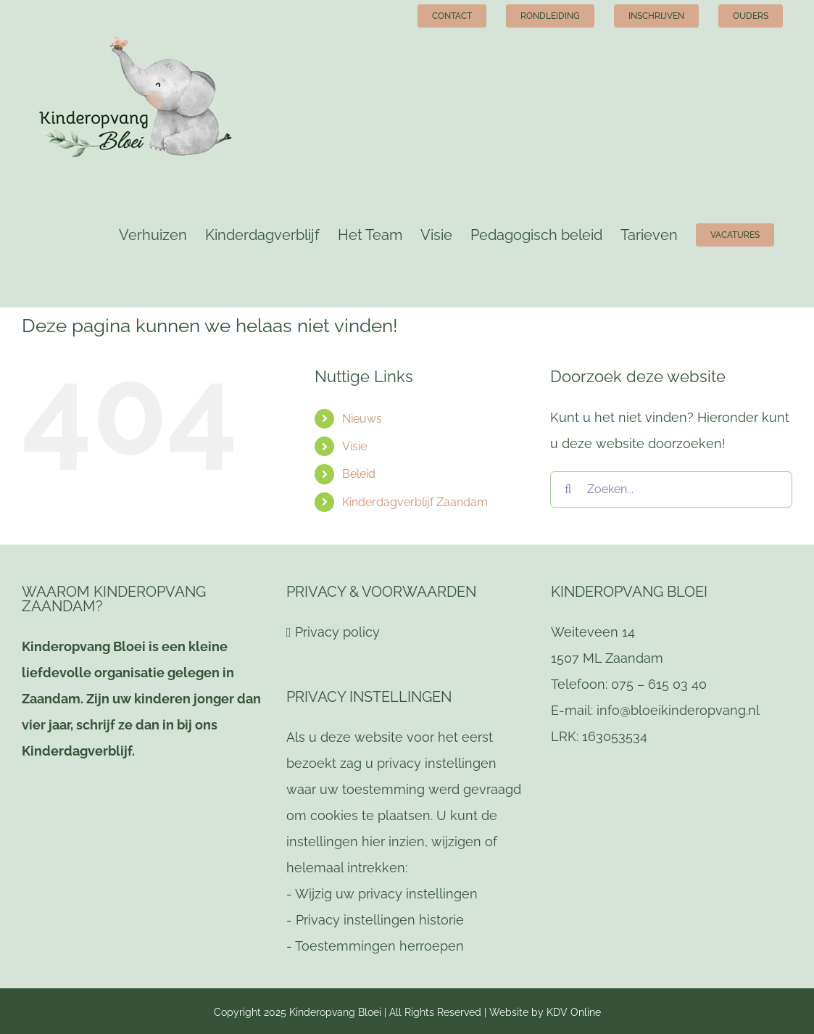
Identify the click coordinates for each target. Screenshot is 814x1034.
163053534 (614, 736)
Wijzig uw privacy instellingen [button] (386, 893)
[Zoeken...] (671, 489)
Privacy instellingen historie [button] (380, 919)
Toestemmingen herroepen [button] (379, 946)
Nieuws (362, 419)
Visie (354, 446)
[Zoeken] (568, 489)
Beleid (358, 474)
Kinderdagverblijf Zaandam (415, 502)
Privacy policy (337, 632)
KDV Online (574, 1012)
